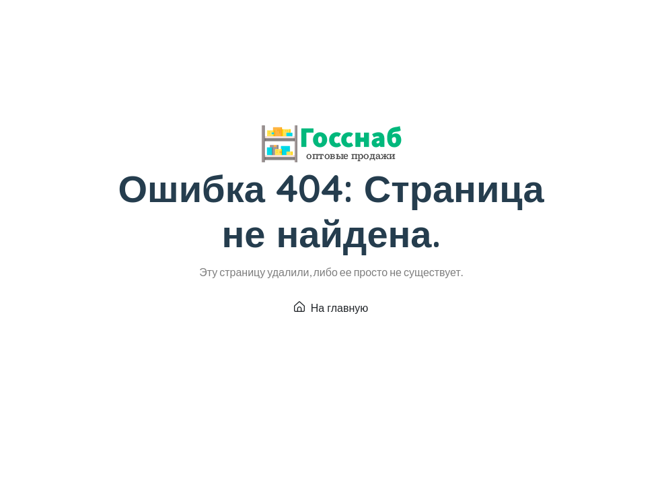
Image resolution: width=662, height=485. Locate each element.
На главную (331, 308)
